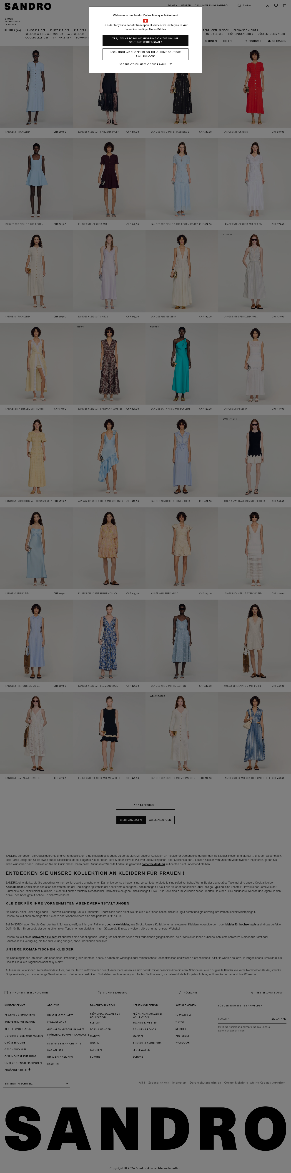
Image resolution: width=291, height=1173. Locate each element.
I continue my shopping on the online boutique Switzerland (145, 54)
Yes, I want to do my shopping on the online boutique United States (145, 40)
